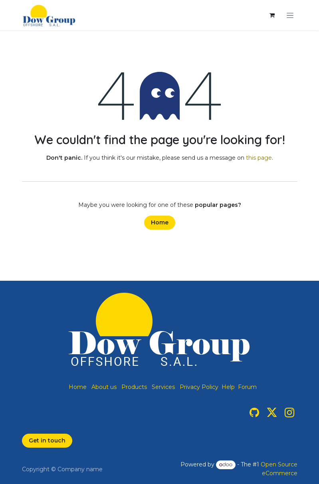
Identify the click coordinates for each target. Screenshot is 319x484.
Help (228, 387)
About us (104, 387)
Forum (247, 387)
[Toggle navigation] (290, 15)
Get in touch (47, 440)
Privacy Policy (199, 387)
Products (134, 387)
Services (163, 387)
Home (159, 222)
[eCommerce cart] (272, 15)
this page (259, 157)
